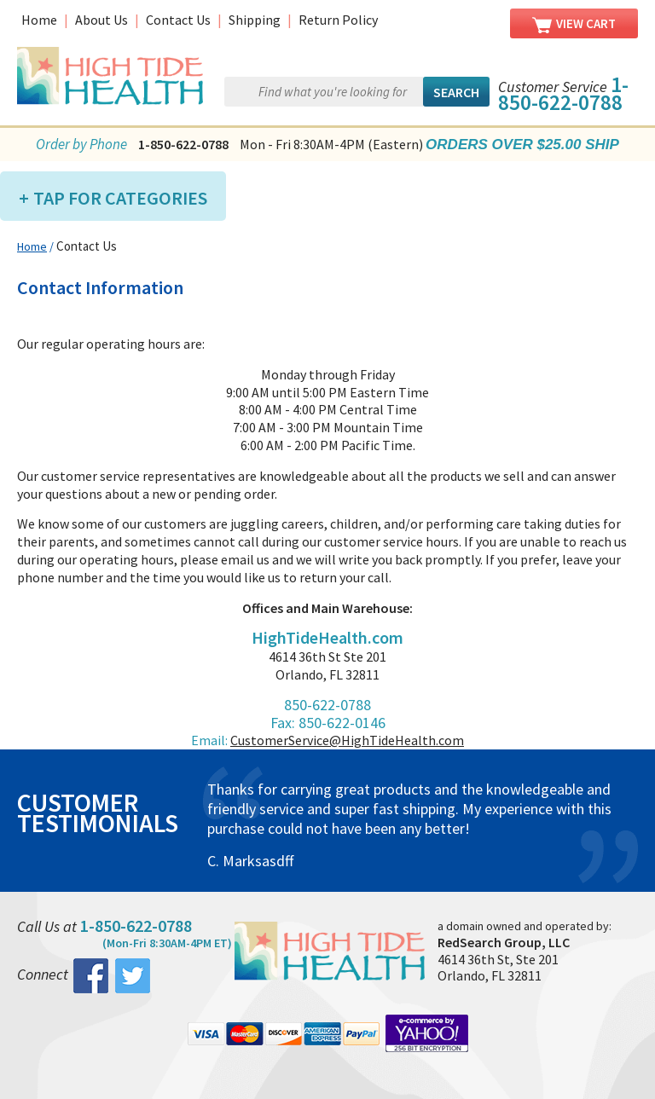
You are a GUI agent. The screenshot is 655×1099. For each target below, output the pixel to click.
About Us (101, 19)
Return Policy (338, 19)
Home (39, 19)
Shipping (255, 19)
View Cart (574, 24)
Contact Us (178, 19)
